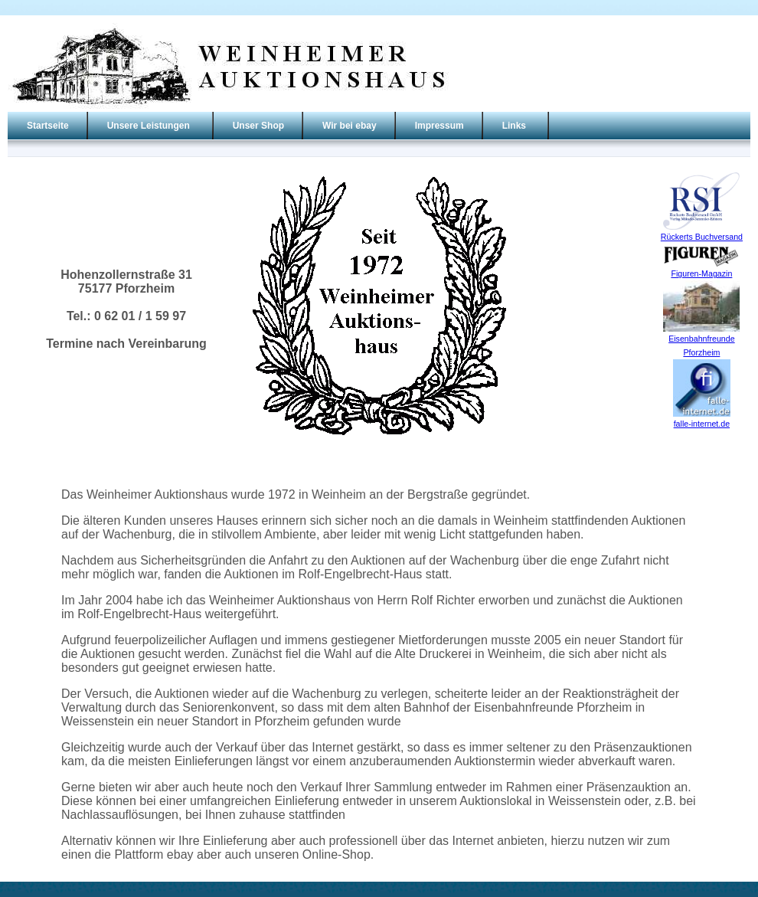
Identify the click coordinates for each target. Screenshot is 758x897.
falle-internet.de (702, 423)
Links (514, 125)
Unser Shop (258, 125)
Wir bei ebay (349, 125)
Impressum (439, 125)
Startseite (48, 125)
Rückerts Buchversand (702, 236)
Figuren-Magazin (701, 273)
